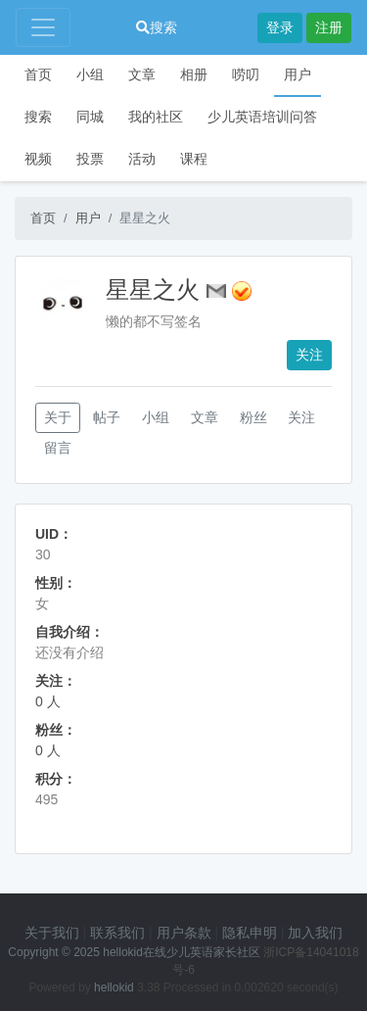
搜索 (156, 27)
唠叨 (245, 74)
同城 (90, 116)
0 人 (48, 701)
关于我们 (51, 932)
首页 (38, 74)
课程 (193, 159)
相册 (193, 74)
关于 (57, 417)
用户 (297, 74)
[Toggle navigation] (43, 27)
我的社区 (155, 116)
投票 (90, 159)
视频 (38, 159)
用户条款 (184, 932)
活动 (142, 159)
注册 (329, 27)
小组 (90, 74)
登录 (280, 27)
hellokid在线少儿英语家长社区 (181, 952)
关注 (309, 354)
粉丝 (253, 417)
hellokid (114, 987)
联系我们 (117, 932)
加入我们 (315, 932)
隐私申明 (249, 932)
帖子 (106, 417)
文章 (142, 74)
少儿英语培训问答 (262, 116)
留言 (57, 448)
